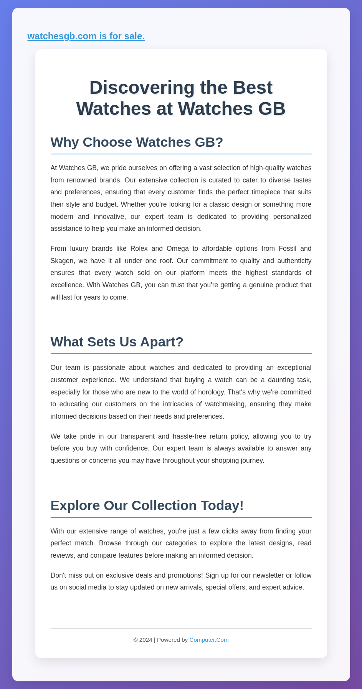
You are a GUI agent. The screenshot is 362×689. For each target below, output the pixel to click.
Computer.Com (208, 639)
